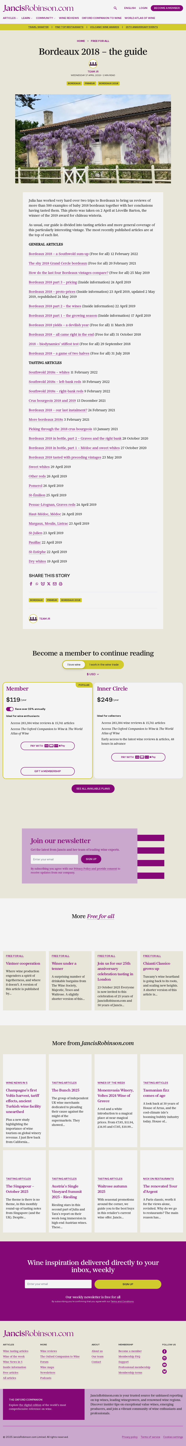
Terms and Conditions (122, 1299)
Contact (96, 1360)
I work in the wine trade (104, 664)
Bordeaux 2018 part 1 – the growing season (63, 315)
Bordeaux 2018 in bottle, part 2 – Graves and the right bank (75, 438)
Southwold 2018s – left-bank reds (55, 382)
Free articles (10, 1371)
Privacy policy (130, 1435)
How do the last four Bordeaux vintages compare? (68, 273)
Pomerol (35, 486)
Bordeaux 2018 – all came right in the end (61, 334)
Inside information (14, 1365)
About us (97, 1349)
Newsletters (47, 1371)
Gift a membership (47, 771)
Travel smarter (38, 27)
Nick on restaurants (158, 1177)
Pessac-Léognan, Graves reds (52, 504)
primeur (90, 83)
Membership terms (130, 1371)
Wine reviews (69, 18)
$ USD (91, 674)
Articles (9, 18)
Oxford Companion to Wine (102, 18)
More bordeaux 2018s (46, 419)
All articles (9, 1376)
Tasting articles (64, 1082)
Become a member (130, 1349)
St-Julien (35, 533)
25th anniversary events (142, 27)
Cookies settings (173, 1435)
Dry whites (37, 561)
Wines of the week (111, 1082)
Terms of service (150, 1435)
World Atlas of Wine (140, 18)
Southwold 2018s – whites (49, 372)
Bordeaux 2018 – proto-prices (52, 291)
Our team (97, 1354)
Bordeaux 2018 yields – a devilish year (59, 325)
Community (44, 18)
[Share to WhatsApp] (37, 584)
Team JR (93, 71)
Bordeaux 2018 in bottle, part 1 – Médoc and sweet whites (74, 448)
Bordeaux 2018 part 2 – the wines (55, 306)
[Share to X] (49, 584)
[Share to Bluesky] (43, 584)
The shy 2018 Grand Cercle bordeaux (58, 263)
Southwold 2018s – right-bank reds (56, 391)
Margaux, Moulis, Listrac (48, 523)
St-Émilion (37, 495)
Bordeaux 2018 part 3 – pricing (53, 282)
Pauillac (35, 542)
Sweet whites (39, 467)
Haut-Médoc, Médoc (45, 514)
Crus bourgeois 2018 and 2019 (52, 400)
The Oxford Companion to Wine (60, 1354)
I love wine (73, 664)
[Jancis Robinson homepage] (38, 8)
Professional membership (134, 1365)
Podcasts (45, 1376)
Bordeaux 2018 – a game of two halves (59, 353)
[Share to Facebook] (31, 584)
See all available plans (93, 788)
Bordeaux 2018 (108, 83)
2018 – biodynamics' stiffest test (54, 344)
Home (81, 41)
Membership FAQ (129, 1354)
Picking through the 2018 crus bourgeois (60, 429)
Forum (44, 1360)
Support (123, 1360)
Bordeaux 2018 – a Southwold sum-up (59, 254)
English (130, 8)
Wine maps (47, 1365)
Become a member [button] (167, 8)
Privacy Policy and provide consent (95, 869)
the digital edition (30, 1403)
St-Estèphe (37, 552)
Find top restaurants (69, 27)
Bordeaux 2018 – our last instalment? (58, 410)
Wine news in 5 (16, 1082)
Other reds (37, 476)
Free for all (100, 41)
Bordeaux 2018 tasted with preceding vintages (65, 457)
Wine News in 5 (12, 1360)
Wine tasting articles (15, 1349)
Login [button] (143, 8)
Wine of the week (14, 1354)
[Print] (60, 584)
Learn (26, 18)
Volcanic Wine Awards (104, 27)
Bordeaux (74, 83)
